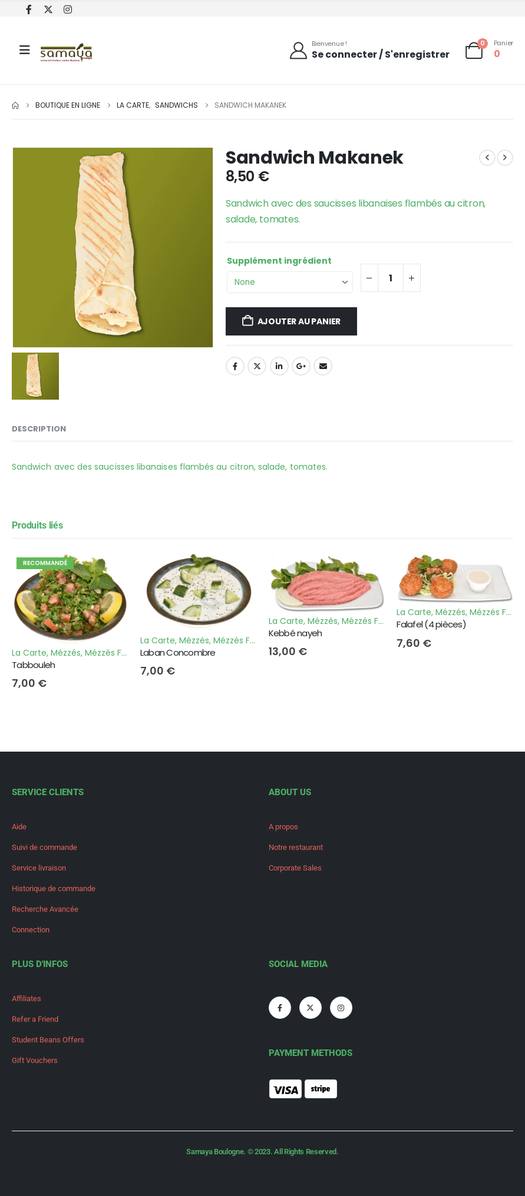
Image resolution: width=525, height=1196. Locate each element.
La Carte (29, 653)
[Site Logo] (67, 53)
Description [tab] (39, 428)
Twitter (256, 366)
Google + (301, 366)
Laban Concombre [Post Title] (178, 652)
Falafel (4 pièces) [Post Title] (431, 624)
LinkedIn (279, 366)
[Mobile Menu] (25, 50)
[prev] (487, 158)
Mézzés (66, 653)
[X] (48, 9)
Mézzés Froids (113, 653)
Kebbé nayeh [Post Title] (295, 633)
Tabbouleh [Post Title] (33, 665)
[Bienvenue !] (369, 49)
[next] (505, 158)
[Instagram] (67, 9)
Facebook (235, 366)
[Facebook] (28, 9)
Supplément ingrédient (279, 261)
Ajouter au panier (299, 321)
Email (322, 366)
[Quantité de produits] (391, 278)
